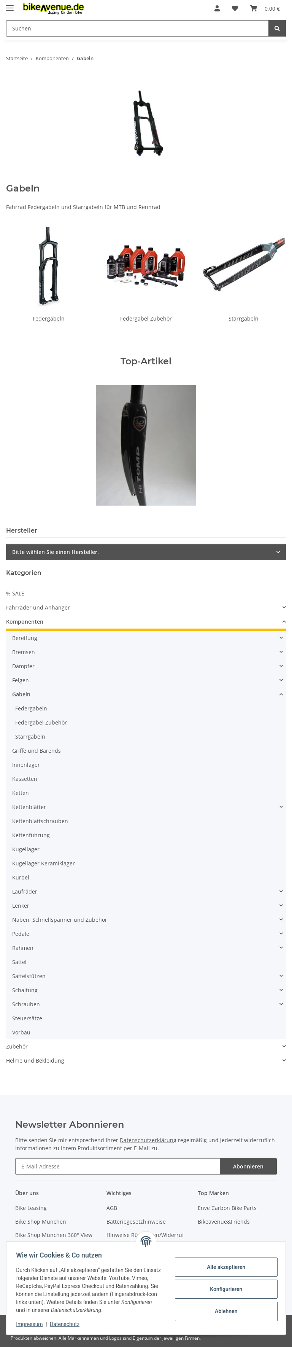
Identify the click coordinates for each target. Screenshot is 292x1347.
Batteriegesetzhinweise (136, 1221)
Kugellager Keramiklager (43, 863)
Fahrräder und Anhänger (38, 607)
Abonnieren (248, 1166)
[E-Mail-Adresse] (117, 1166)
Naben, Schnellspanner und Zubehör (59, 919)
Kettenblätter (29, 807)
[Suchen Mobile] (137, 28)
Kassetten (24, 778)
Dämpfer (23, 666)
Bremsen (23, 652)
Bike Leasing (31, 1207)
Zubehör (17, 1046)
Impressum (32, 1324)
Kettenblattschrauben (40, 821)
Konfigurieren (223, 1289)
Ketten (20, 792)
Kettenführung (31, 835)
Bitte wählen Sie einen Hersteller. (55, 551)
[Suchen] (277, 28)
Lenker (20, 905)
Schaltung (25, 990)
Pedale (20, 933)
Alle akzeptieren (223, 1267)
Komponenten (24, 621)
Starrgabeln (244, 318)
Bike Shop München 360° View (53, 1234)
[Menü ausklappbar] (10, 5)
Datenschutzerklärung (148, 1140)
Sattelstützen (29, 976)
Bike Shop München (40, 1221)
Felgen (20, 680)
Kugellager (26, 849)
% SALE (15, 593)
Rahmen (22, 947)
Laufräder (24, 891)
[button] (217, 8)
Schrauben (26, 1004)
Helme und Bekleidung (35, 1060)
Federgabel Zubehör (146, 318)
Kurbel (20, 877)
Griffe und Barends (36, 750)
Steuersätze (27, 1018)
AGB (111, 1207)
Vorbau (21, 1032)
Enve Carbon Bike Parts (227, 1207)
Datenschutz (67, 1324)
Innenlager (26, 764)
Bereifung (24, 638)
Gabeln (21, 694)
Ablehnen (223, 1311)
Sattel (19, 962)
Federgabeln (49, 318)
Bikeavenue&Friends (224, 1221)
